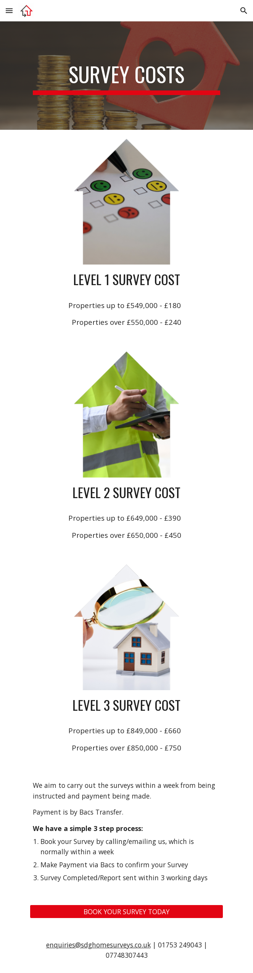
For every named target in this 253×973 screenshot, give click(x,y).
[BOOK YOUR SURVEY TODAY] (126, 911)
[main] (126, 75)
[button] (9, 10)
